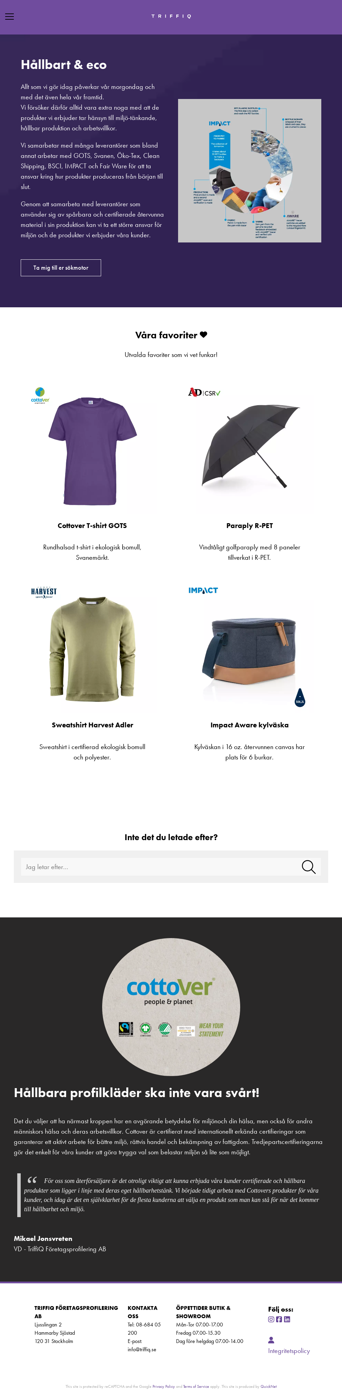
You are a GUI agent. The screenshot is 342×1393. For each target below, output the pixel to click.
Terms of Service (196, 1386)
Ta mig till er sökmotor (60, 267)
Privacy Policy (164, 1386)
